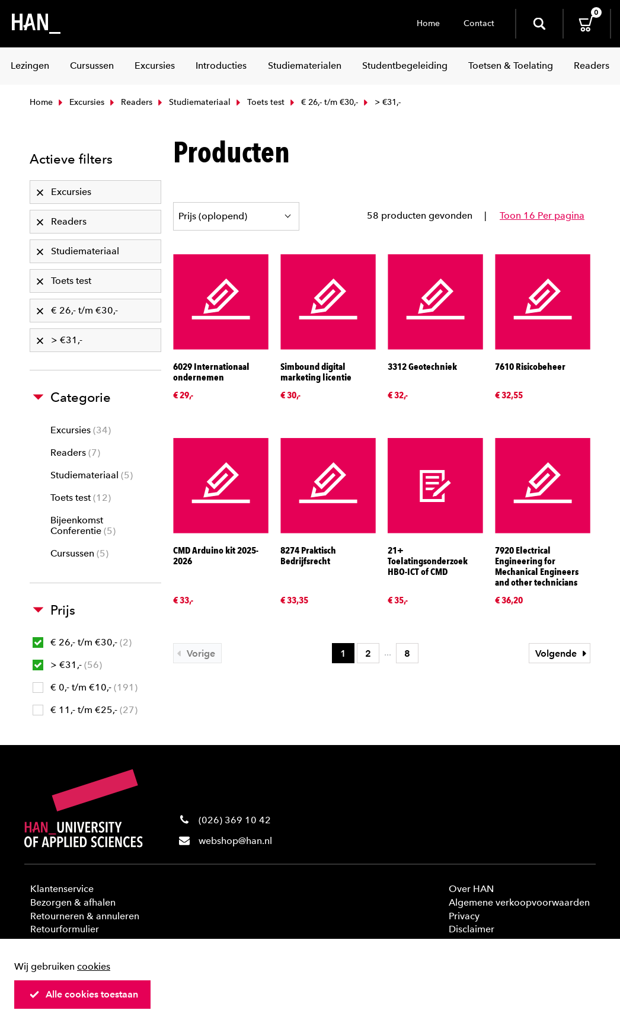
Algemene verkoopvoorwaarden (519, 902)
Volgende (562, 653)
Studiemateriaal (193, 102)
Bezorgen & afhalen (73, 902)
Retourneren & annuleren (84, 916)
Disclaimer (471, 929)
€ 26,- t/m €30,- (322, 102)
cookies (93, 966)
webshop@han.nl (235, 840)
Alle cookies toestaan (83, 994)
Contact (479, 23)
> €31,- (67, 664)
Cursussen (79, 553)
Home (428, 23)
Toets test (259, 102)
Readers (129, 102)
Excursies (80, 102)
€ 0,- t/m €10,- (85, 687)
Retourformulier (64, 929)
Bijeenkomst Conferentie (83, 525)
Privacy (464, 916)
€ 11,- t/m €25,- (85, 709)
